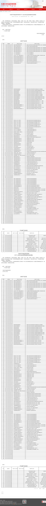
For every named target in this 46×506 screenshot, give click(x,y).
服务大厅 (25, 9)
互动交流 (33, 9)
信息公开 (18, 9)
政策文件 (40, 9)
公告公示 (9, 11)
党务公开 (11, 9)
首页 (3, 9)
